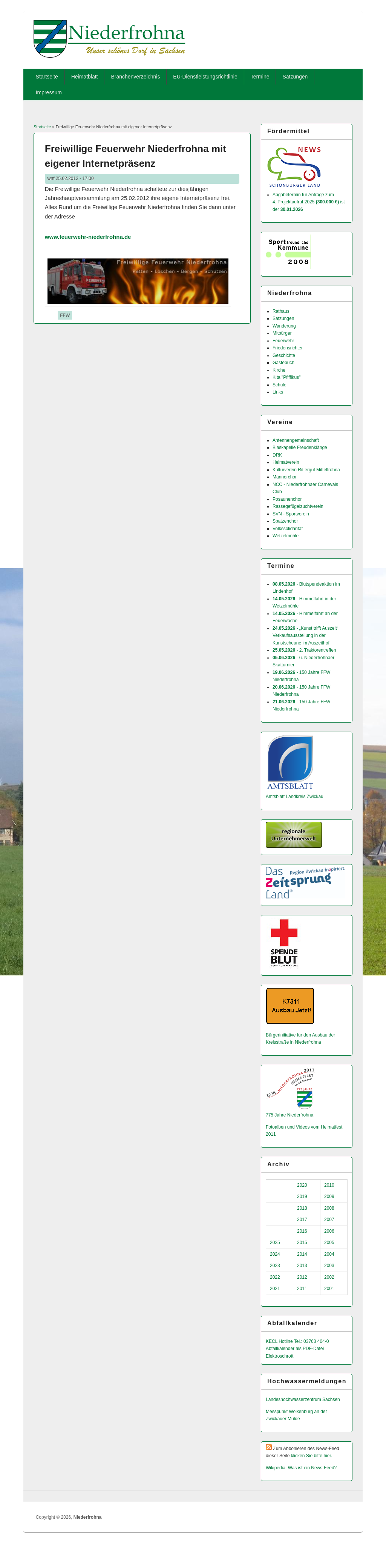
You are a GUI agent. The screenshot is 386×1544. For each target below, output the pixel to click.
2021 (275, 1288)
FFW (65, 315)
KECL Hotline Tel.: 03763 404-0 (297, 1341)
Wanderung (284, 326)
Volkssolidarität (288, 528)
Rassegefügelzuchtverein (298, 506)
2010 (329, 1185)
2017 (302, 1219)
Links (278, 392)
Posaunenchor (287, 499)
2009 (329, 1196)
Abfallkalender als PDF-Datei (295, 1348)
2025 (275, 1242)
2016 (302, 1231)
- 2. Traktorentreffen (304, 650)
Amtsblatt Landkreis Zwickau (294, 796)
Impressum (49, 92)
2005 (329, 1242)
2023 (275, 1265)
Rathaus (281, 311)
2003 (329, 1265)
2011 (302, 1288)
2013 (302, 1265)
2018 (302, 1208)
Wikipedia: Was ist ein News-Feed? (301, 1467)
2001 (329, 1288)
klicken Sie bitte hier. (311, 1455)
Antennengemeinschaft (296, 440)
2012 (302, 1277)
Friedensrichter (288, 348)
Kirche (279, 370)
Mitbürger (282, 333)
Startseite (47, 77)
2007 (329, 1219)
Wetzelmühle (286, 535)
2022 (275, 1277)
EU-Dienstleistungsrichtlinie (205, 77)
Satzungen (295, 77)
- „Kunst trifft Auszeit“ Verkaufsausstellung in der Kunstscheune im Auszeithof (306, 636)
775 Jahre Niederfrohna (289, 1115)
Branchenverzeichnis (135, 77)
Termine (260, 77)
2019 (302, 1196)
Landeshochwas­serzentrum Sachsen (303, 1399)
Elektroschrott (279, 1356)
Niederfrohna (88, 1517)
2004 (329, 1254)
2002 (329, 1277)
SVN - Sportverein (291, 514)
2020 (302, 1185)
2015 (302, 1242)
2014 (302, 1254)
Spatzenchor (285, 521)
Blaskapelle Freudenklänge (300, 447)
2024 (275, 1254)
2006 (329, 1231)
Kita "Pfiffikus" (286, 377)
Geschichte (284, 355)
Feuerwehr (283, 340)
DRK (277, 455)
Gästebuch (283, 362)
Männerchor (285, 477)
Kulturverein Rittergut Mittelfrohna (306, 469)
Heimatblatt (84, 77)
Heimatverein (286, 462)
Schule (279, 385)
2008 (329, 1208)
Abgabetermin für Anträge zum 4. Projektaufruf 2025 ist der (309, 202)
